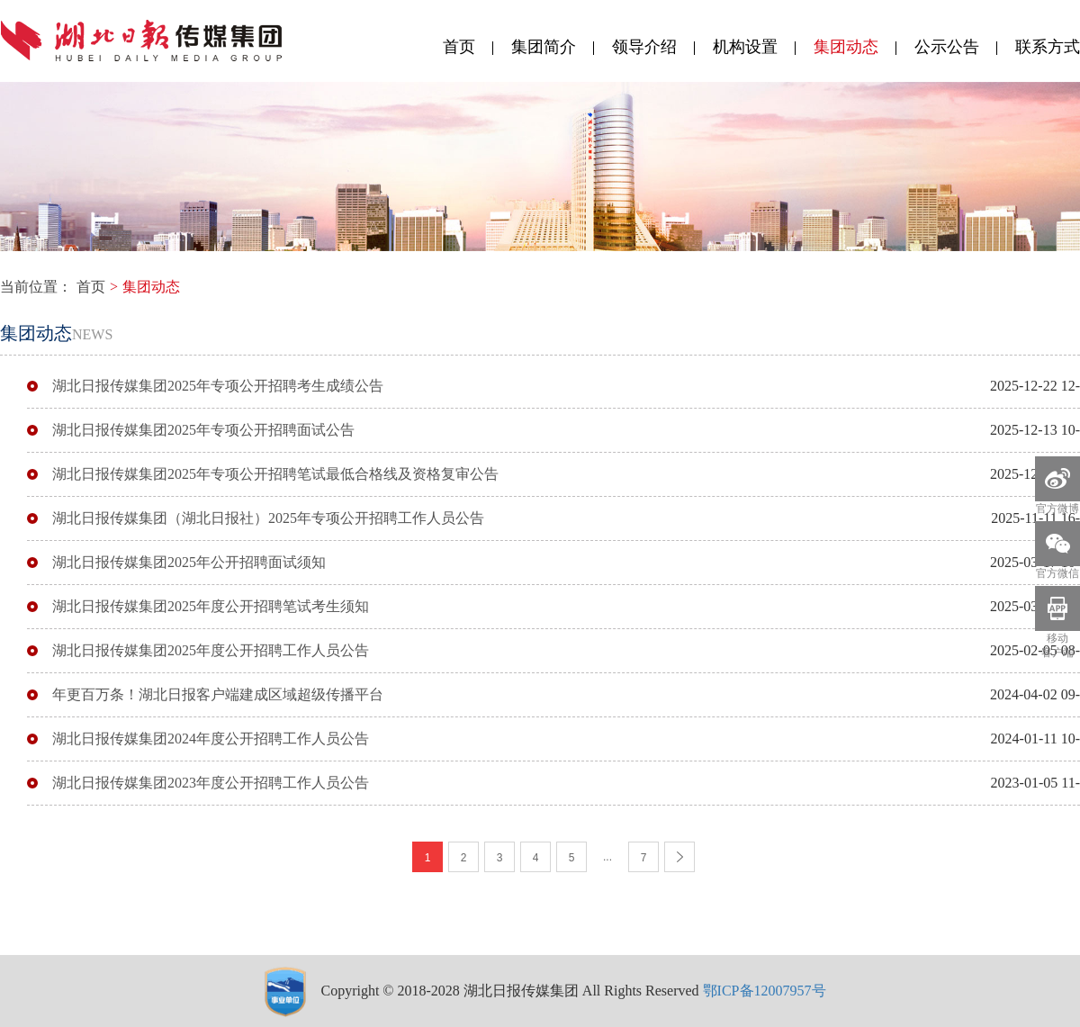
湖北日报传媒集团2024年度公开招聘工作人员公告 (210, 738)
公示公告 (946, 47)
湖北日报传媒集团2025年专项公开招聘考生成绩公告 (217, 385)
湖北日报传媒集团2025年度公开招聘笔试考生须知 (210, 606)
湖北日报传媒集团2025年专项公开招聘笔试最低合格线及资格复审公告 (275, 474)
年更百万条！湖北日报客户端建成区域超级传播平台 (217, 694)
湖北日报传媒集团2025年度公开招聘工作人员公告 (210, 650)
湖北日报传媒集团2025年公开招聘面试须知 (189, 562)
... (607, 857)
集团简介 (543, 47)
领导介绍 (644, 47)
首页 (459, 47)
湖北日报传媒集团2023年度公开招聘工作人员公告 (210, 782)
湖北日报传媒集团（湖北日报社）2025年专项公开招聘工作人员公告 (268, 518)
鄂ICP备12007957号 (764, 990)
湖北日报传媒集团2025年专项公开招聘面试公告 (203, 429)
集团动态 (846, 47)
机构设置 (745, 47)
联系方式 (1047, 47)
